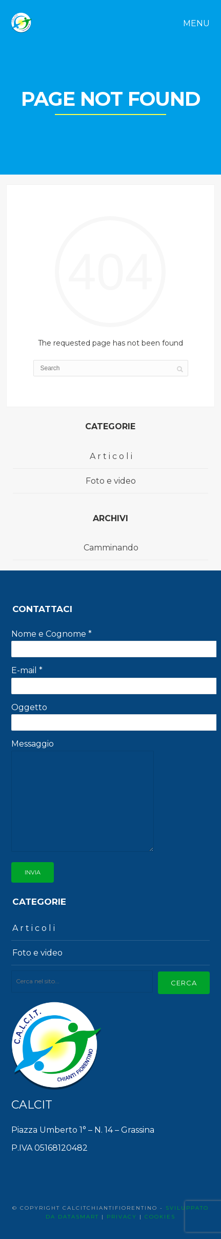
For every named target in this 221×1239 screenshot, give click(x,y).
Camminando (111, 547)
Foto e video (111, 481)
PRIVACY (122, 1216)
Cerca (184, 983)
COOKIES (160, 1216)
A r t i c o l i (111, 456)
